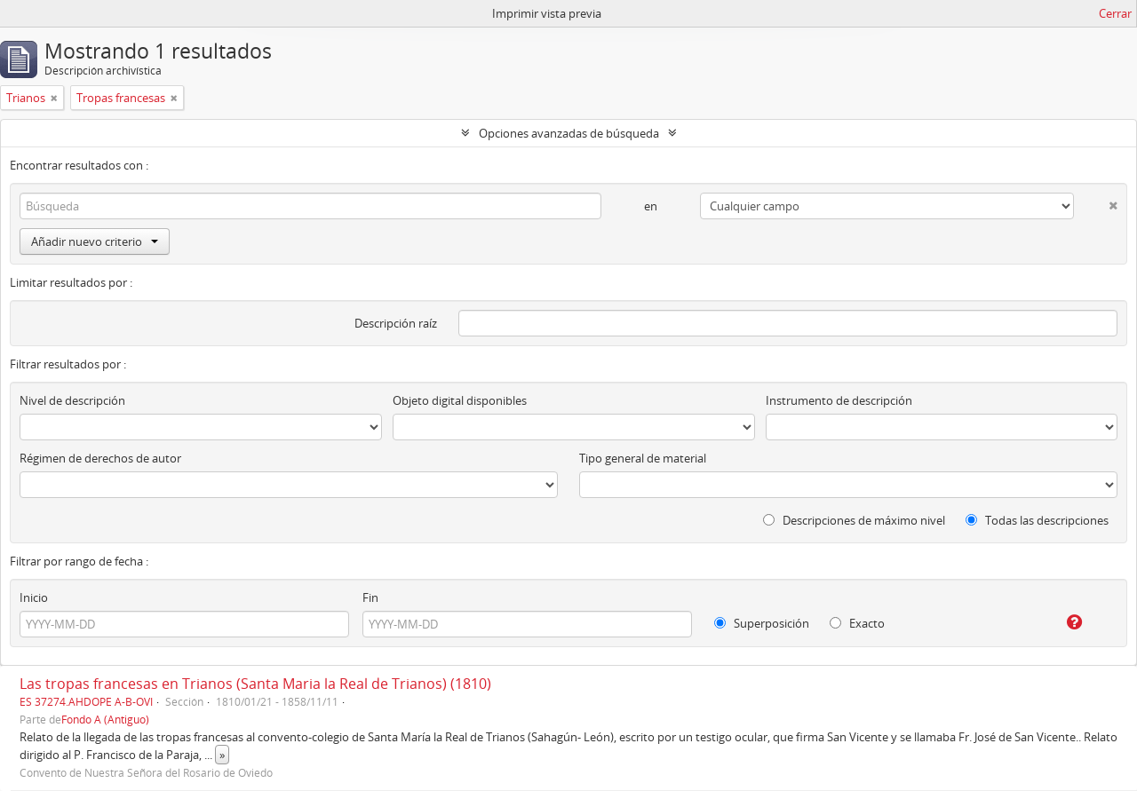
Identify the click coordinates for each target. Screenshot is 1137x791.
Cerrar (1115, 13)
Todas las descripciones (1037, 520)
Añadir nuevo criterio (94, 241)
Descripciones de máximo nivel (854, 520)
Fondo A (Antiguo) (105, 719)
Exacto (857, 623)
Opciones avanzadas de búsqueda (569, 133)
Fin (370, 597)
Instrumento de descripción (839, 400)
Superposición (761, 623)
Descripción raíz (395, 323)
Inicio (34, 597)
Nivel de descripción (72, 400)
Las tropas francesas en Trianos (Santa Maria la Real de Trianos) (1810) (255, 683)
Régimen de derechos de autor (100, 458)
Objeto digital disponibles (460, 400)
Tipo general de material (642, 458)
